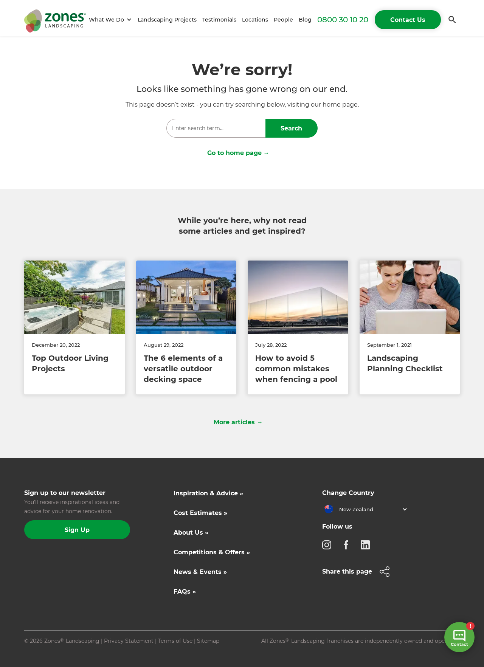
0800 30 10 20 (342, 19)
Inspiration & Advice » (208, 493)
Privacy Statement (129, 641)
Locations (255, 19)
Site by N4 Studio (47, 653)
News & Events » (200, 571)
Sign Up (77, 530)
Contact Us (407, 19)
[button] (109, 20)
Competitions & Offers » (212, 552)
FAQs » (185, 591)
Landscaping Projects (167, 19)
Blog (305, 19)
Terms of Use (175, 641)
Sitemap (208, 641)
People (283, 19)
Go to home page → (238, 153)
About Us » (191, 532)
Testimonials (219, 19)
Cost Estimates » (200, 513)
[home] (55, 19)
